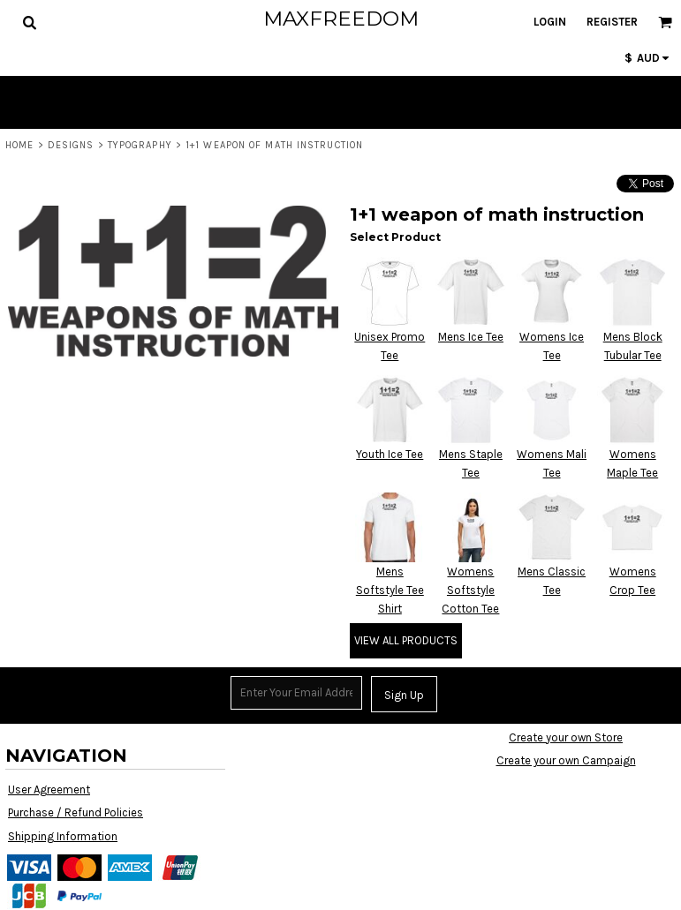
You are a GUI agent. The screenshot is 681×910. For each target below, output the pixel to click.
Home (19, 145)
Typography (140, 145)
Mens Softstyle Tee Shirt (390, 590)
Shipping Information (62, 836)
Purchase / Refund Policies (75, 812)
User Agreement (49, 789)
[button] (29, 22)
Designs (71, 145)
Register (612, 21)
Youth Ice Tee (389, 454)
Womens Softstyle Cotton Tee (470, 590)
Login (549, 21)
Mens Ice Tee (470, 336)
